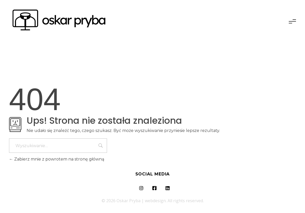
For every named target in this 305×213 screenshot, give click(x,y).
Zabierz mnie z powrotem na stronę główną (56, 159)
